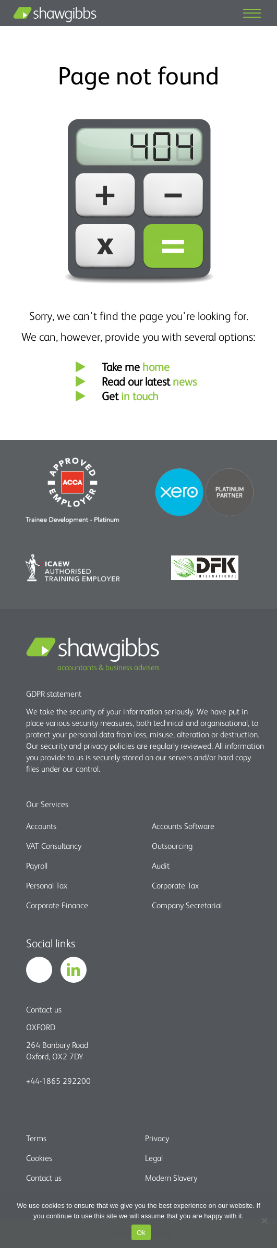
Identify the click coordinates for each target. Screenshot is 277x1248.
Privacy (157, 1138)
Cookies (39, 1158)
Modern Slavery (171, 1177)
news (185, 381)
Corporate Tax (175, 885)
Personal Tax (46, 885)
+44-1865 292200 (58, 1081)
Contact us (44, 1177)
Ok (141, 1233)
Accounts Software (183, 826)
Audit (161, 865)
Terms (36, 1138)
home (156, 367)
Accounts (41, 826)
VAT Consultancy (53, 846)
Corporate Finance (57, 905)
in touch (140, 396)
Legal (154, 1158)
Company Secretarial (187, 905)
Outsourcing (172, 846)
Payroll (36, 865)
